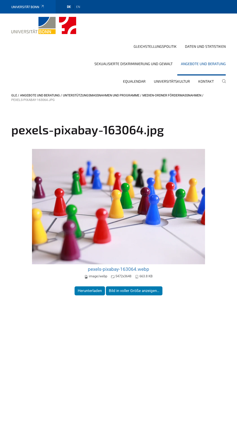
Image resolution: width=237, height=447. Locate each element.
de (69, 7)
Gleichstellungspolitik (155, 46)
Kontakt (206, 81)
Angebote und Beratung (203, 64)
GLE (14, 95)
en (78, 7)
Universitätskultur (172, 81)
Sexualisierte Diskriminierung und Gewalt (133, 64)
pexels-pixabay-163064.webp (118, 269)
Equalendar (134, 81)
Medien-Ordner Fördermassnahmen (171, 95)
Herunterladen (90, 290)
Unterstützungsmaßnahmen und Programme (101, 95)
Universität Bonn (27, 7)
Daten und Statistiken (205, 46)
